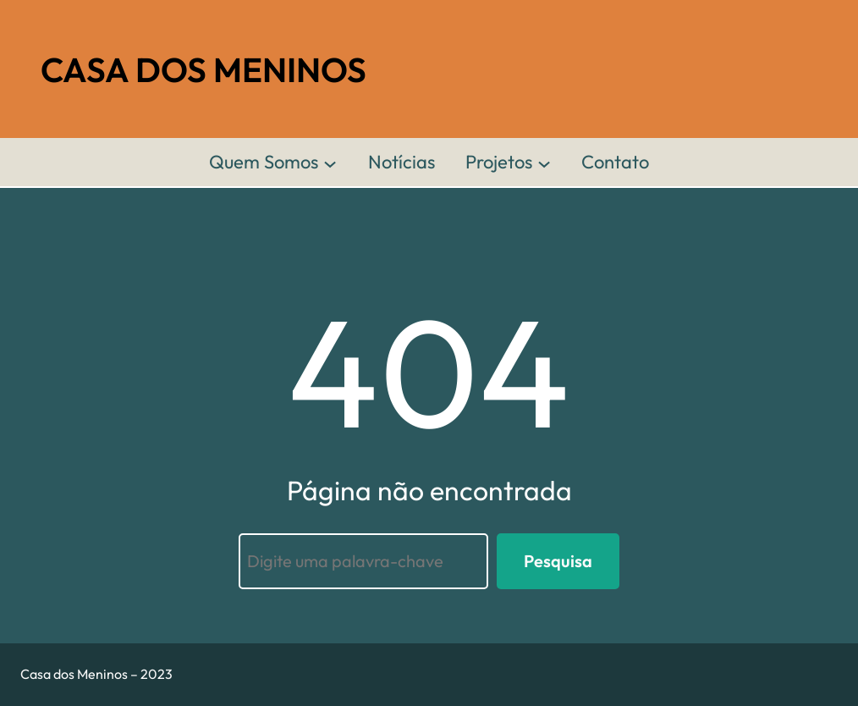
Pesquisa (558, 560)
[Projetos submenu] (544, 162)
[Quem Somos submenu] (330, 162)
